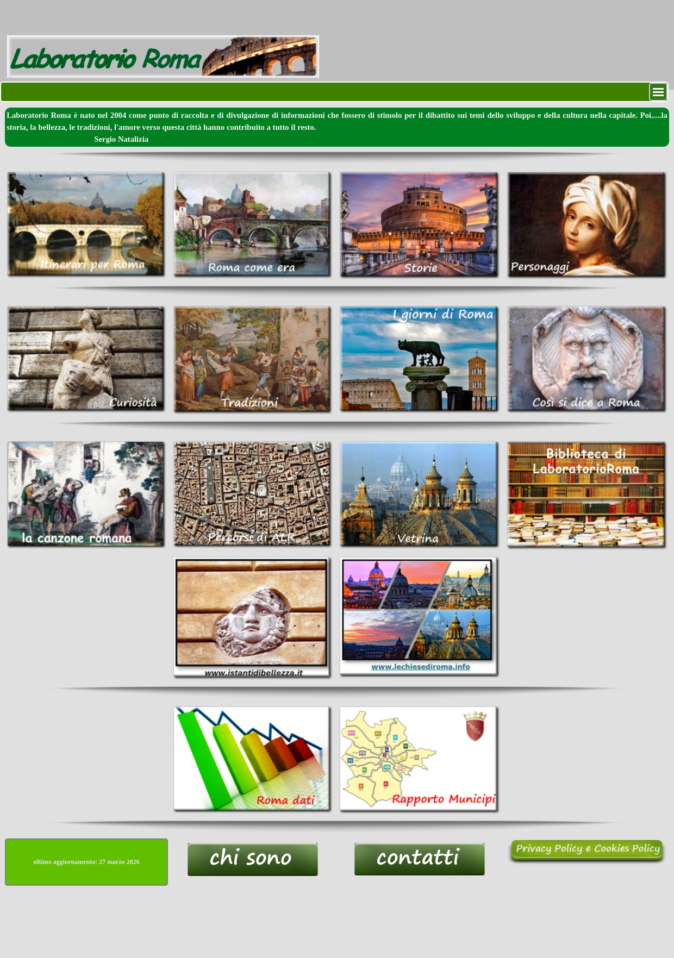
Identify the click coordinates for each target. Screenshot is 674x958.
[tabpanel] (337, 127)
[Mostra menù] (658, 92)
